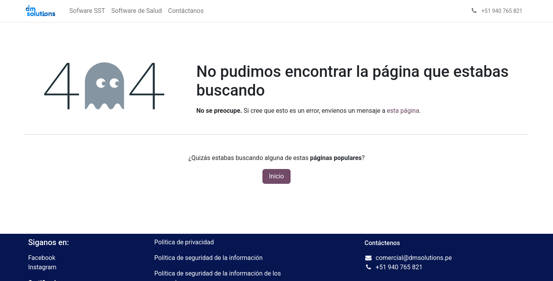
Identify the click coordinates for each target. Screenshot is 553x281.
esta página (403, 110)
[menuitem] (87, 11)
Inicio (276, 176)
